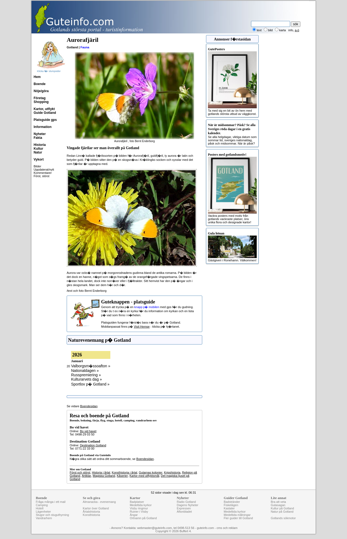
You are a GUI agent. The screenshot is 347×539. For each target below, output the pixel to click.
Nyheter (40, 134)
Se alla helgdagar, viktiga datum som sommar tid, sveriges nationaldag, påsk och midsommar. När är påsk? (232, 134)
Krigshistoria (172, 472)
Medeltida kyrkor (141, 505)
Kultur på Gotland (282, 508)
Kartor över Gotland (96, 508)
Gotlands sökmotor (283, 518)
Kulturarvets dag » (86, 379)
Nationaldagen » (85, 370)
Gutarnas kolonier (150, 472)
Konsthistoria (91, 514)
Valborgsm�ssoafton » (90, 366)
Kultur (38, 149)
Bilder (37, 166)
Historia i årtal (101, 472)
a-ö (297, 30)
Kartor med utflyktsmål (144, 475)
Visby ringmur (139, 508)
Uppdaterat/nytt (44, 169)
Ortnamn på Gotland (143, 518)
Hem (37, 77)
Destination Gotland (93, 445)
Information (43, 127)
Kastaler (229, 508)
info (290, 30)
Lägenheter (43, 511)
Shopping (41, 102)
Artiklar (86, 475)
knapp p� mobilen (146, 307)
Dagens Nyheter (187, 505)
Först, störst (41, 176)
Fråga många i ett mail (50, 501)
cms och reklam (227, 527)
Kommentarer (43, 172)
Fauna (85, 47)
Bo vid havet (88, 431)
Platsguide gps (45, 120)
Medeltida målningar (237, 514)
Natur (38, 152)
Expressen (184, 508)
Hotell (39, 508)
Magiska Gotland (104, 475)
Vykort (39, 159)
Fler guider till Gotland (238, 518)
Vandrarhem (44, 518)
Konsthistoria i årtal (124, 472)
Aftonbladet (184, 511)
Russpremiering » (86, 375)
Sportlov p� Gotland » (90, 384)
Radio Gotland (186, 501)
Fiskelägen (231, 505)
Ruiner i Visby (139, 511)
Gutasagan (278, 505)
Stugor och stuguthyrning (52, 514)
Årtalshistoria (91, 511)
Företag (40, 98)
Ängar (134, 514)
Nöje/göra (41, 91)
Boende (40, 84)
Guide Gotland (45, 113)
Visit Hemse (141, 326)
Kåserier (122, 475)
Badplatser (137, 501)
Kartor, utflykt (44, 109)
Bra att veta (278, 501)
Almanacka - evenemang (99, 501)
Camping (42, 505)
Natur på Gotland (282, 511)
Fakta (38, 138)
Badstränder (232, 501)
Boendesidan (89, 406)
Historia (40, 145)
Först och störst (80, 472)
